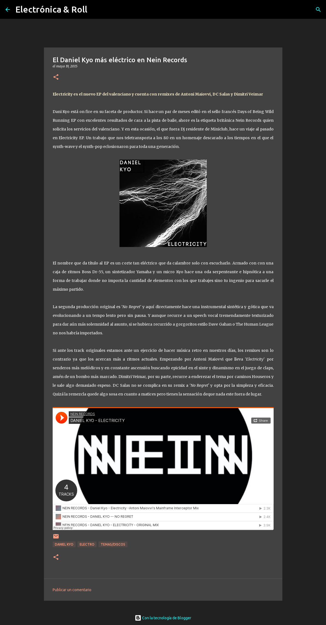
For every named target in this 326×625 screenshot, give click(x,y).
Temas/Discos (113, 544)
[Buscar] (318, 9)
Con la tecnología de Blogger (163, 618)
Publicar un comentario (72, 590)
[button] (56, 77)
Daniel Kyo (64, 544)
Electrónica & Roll (51, 9)
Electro (87, 544)
